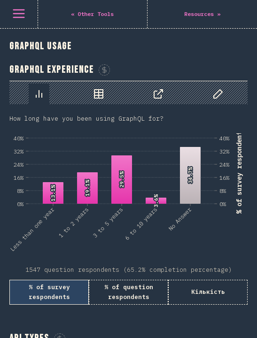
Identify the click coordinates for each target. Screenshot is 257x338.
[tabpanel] (128, 193)
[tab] (39, 94)
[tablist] (128, 92)
